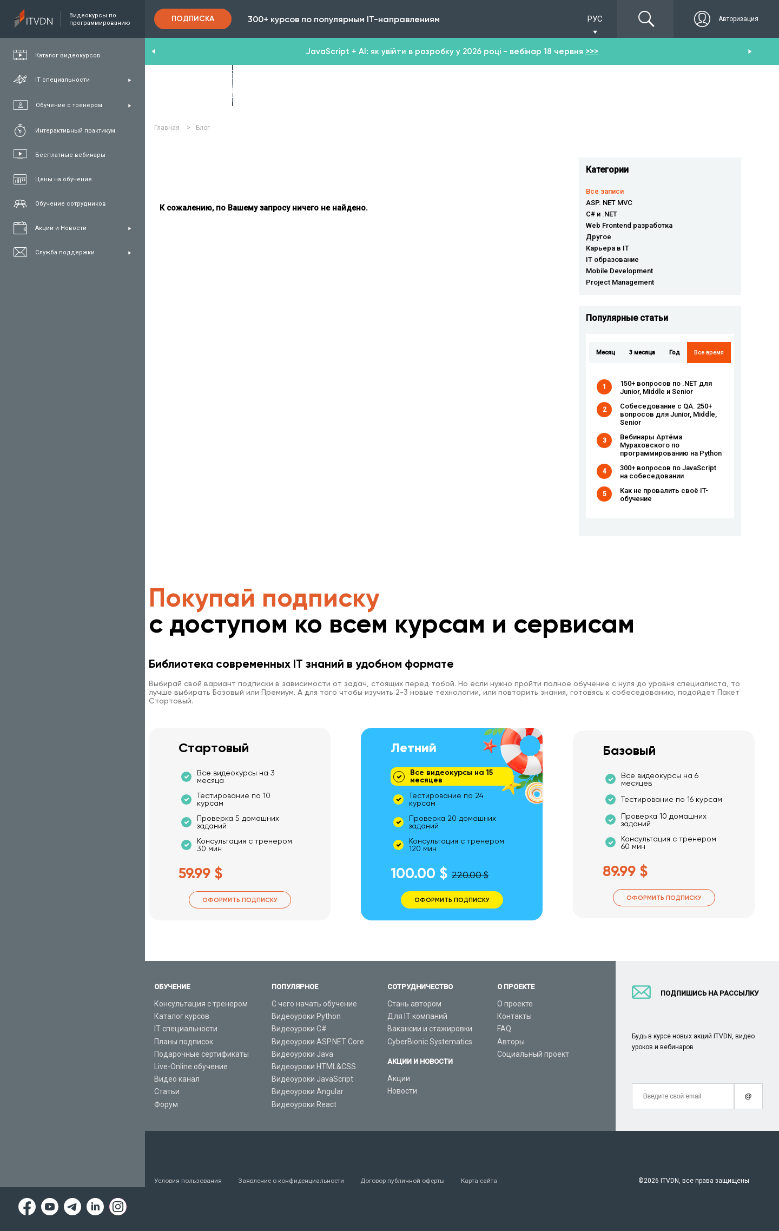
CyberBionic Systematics (429, 1041)
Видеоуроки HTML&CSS (314, 1066)
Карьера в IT (607, 248)
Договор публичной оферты (408, 1180)
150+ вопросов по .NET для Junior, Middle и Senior (666, 387)
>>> (591, 51)
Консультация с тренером (201, 1003)
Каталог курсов (181, 1016)
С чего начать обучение (314, 1003)
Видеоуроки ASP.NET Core (318, 1041)
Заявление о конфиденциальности (294, 1180)
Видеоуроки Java (302, 1054)
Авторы (511, 1041)
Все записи (605, 191)
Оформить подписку (240, 900)
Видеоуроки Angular (308, 1091)
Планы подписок (183, 1041)
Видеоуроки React (304, 1104)
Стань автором (414, 1003)
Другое (598, 237)
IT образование (612, 259)
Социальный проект (533, 1054)
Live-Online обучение (191, 1066)
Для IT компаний (417, 1016)
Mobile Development (619, 271)
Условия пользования (188, 1180)
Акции (398, 1078)
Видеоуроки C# (299, 1028)
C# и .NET (601, 214)
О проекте (515, 1003)
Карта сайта (486, 1180)
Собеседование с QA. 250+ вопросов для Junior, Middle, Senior (668, 414)
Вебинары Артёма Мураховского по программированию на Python (671, 445)
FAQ (504, 1028)
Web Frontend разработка (629, 225)
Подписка (192, 18)
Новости (402, 1091)
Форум (166, 1104)
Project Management (620, 282)
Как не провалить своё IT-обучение (664, 494)
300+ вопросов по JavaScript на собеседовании (668, 472)
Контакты (514, 1016)
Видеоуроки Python (306, 1016)
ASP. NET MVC (609, 203)
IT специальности (185, 1028)
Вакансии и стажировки (429, 1028)
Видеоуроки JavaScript (312, 1079)
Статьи (167, 1091)
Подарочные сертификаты (201, 1054)
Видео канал (177, 1079)
